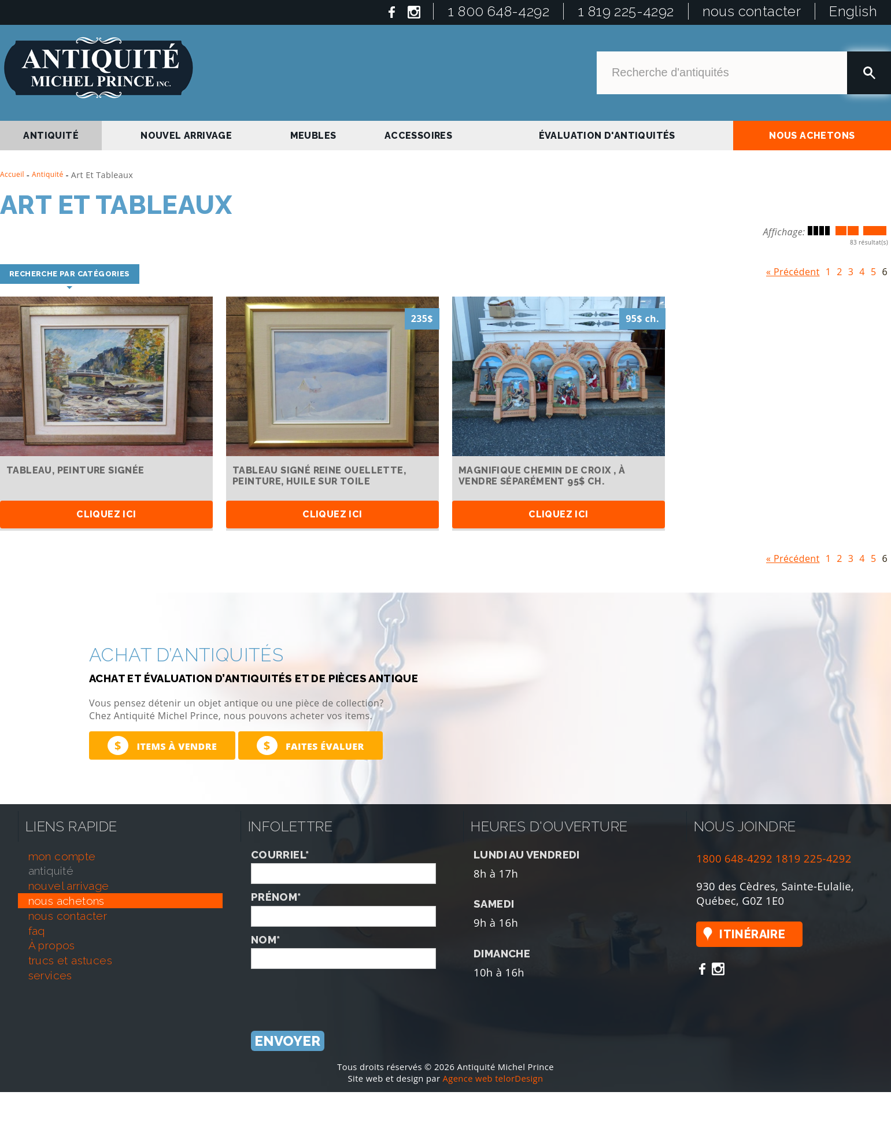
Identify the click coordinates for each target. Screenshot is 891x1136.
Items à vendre (162, 745)
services (50, 976)
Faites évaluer (310, 745)
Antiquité (48, 174)
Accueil (12, 174)
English (853, 11)
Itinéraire (752, 934)
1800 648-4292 (734, 859)
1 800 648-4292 (498, 11)
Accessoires (418, 135)
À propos (51, 945)
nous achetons (812, 135)
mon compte (62, 856)
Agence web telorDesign (493, 1078)
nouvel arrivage (186, 135)
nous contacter (752, 11)
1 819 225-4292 (626, 11)
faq (36, 930)
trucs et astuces (70, 960)
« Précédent (793, 269)
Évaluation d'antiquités (607, 135)
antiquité (51, 135)
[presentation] (339, 992)
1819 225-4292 (813, 859)
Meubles (313, 135)
